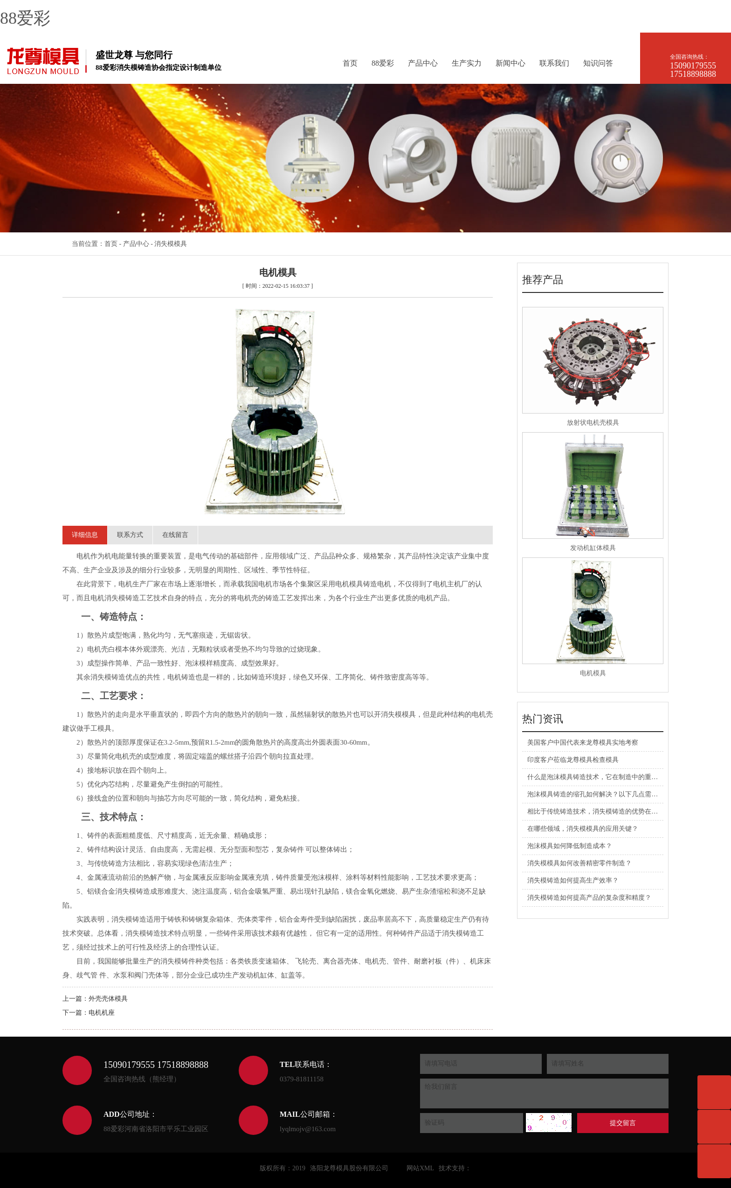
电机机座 (102, 1012)
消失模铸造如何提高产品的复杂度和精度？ (589, 897)
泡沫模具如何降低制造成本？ (569, 845)
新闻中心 (510, 63)
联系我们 (554, 63)
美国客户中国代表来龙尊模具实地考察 (582, 742)
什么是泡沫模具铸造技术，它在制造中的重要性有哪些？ (608, 777)
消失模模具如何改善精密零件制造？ (579, 863)
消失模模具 (170, 243)
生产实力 (467, 63)
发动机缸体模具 (593, 547)
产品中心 (423, 63)
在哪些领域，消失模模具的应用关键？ (582, 828)
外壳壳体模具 (108, 998)
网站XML (420, 1168)
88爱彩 (25, 18)
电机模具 (593, 673)
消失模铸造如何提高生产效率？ (573, 880)
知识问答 (598, 63)
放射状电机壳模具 (593, 422)
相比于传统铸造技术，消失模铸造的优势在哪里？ (599, 811)
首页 (350, 63)
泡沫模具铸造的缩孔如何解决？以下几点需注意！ (599, 794)
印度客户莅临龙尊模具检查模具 (573, 759)
